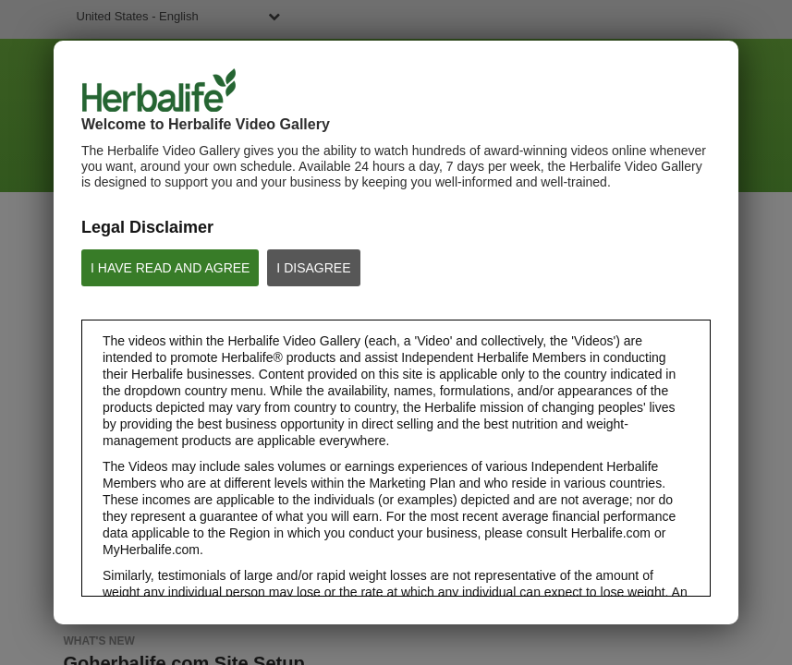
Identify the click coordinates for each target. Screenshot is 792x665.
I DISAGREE (313, 267)
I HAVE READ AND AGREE (170, 267)
